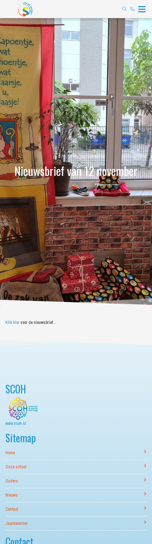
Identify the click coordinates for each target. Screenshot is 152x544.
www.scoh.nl (15, 423)
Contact (76, 509)
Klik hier (12, 322)
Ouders (76, 481)
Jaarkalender (76, 523)
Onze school (76, 467)
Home (76, 453)
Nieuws (76, 495)
